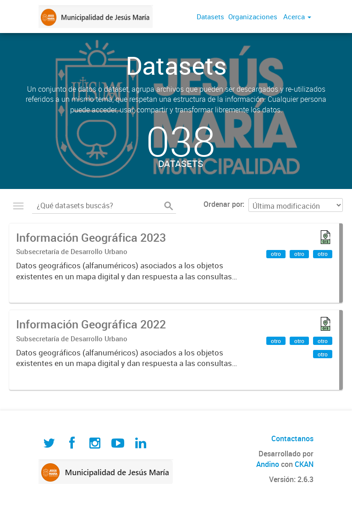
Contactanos (292, 438)
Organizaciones (252, 16)
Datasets (210, 16)
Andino (267, 464)
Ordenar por (223, 204)
